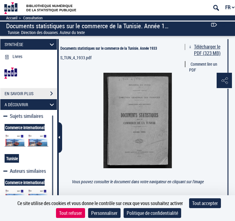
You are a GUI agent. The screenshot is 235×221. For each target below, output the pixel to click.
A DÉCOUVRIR (30, 104)
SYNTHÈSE (30, 44)
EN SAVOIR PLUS (31, 93)
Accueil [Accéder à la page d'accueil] (11, 18)
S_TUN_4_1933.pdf (75, 57)
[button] (224, 81)
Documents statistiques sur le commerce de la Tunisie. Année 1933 (108, 48)
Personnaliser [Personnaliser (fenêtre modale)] (104, 213)
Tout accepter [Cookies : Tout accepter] (205, 203)
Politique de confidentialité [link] (152, 213)
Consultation (33, 18)
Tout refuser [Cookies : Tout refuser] (70, 213)
